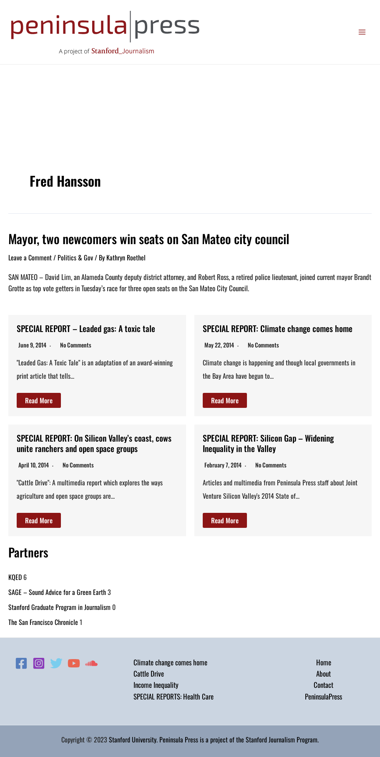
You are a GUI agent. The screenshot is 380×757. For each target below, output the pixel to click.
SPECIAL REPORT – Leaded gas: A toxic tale (86, 328)
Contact (323, 684)
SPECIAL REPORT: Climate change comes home (278, 328)
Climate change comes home (170, 661)
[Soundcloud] (91, 662)
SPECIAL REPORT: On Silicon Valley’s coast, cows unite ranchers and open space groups (95, 442)
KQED (15, 576)
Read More (39, 400)
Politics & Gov (75, 257)
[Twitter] (56, 662)
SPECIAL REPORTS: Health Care (173, 695)
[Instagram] (39, 662)
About (323, 672)
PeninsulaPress (323, 695)
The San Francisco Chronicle (43, 621)
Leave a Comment (30, 257)
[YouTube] (74, 662)
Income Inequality (156, 684)
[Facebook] (21, 662)
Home (323, 661)
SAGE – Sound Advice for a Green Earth (57, 591)
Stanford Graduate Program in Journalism (59, 606)
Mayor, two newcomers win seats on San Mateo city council (148, 238)
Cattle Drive (148, 672)
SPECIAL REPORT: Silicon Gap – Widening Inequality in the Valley (269, 442)
